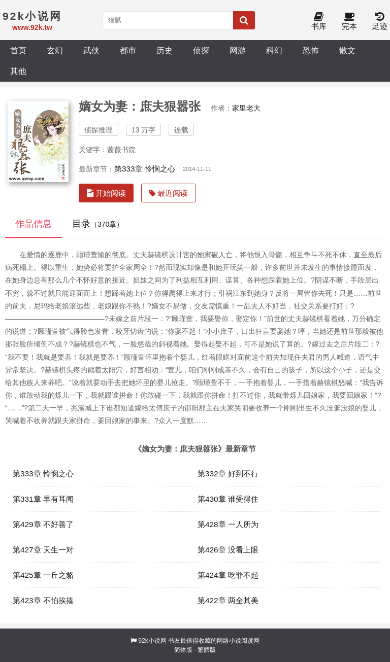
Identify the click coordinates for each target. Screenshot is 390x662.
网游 (238, 50)
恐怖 (311, 50)
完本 (349, 21)
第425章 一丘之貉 (43, 575)
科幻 (274, 50)
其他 (18, 71)
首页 (18, 50)
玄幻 (55, 50)
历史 (164, 50)
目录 (97, 224)
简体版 (183, 649)
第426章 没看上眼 (228, 549)
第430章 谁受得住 (228, 499)
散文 (347, 50)
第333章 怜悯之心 (144, 168)
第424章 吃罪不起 (228, 575)
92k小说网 (152, 640)
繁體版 (207, 649)
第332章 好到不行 (228, 473)
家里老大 (246, 108)
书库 (319, 21)
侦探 (201, 50)
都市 (128, 50)
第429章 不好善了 (43, 524)
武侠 (91, 50)
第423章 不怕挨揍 (43, 600)
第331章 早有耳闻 (43, 499)
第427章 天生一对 (43, 549)
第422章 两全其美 (228, 600)
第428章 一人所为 (228, 524)
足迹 (379, 21)
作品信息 (33, 224)
